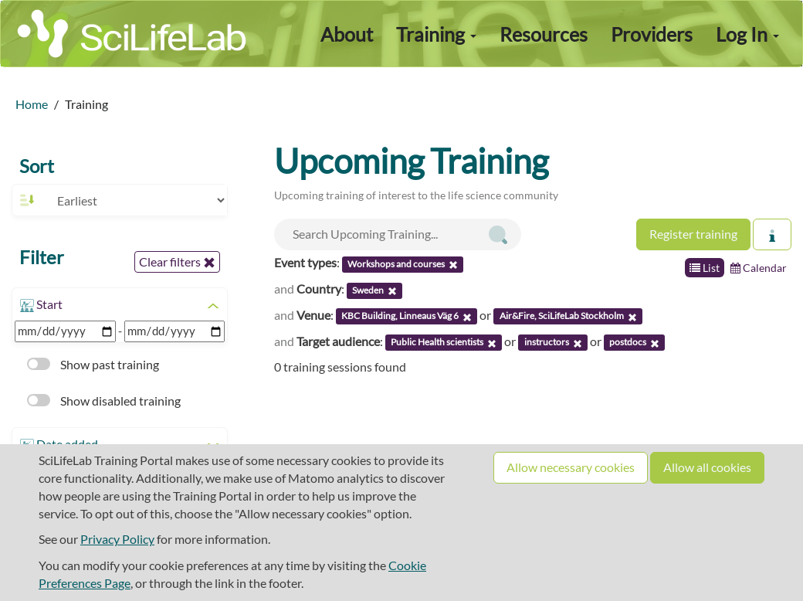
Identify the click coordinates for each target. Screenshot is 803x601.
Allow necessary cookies (571, 467)
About (346, 34)
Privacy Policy (117, 538)
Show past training (93, 364)
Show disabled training (104, 400)
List (704, 267)
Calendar (758, 267)
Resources (544, 34)
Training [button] (436, 34)
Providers (652, 34)
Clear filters (177, 262)
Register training (693, 233)
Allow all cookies (707, 467)
